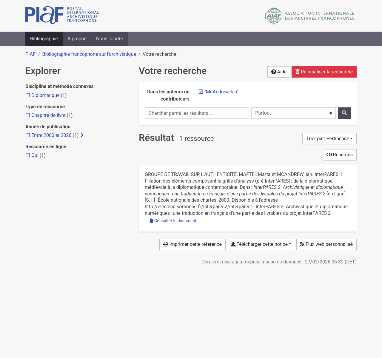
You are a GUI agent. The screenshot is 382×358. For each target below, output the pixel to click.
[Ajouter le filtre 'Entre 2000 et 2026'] (51, 135)
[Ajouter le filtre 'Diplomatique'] (45, 95)
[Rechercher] (344, 113)
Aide (279, 72)
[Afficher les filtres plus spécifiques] (82, 135)
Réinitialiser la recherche (324, 72)
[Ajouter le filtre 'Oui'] (34, 155)
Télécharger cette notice (259, 244)
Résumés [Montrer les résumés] (339, 155)
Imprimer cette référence (192, 244)
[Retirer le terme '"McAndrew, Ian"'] (221, 92)
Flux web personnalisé (326, 244)
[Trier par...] (329, 138)
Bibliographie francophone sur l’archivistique (89, 54)
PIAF (30, 54)
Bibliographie (44, 38)
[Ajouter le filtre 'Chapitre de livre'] (48, 115)
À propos (77, 38)
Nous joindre (109, 38)
